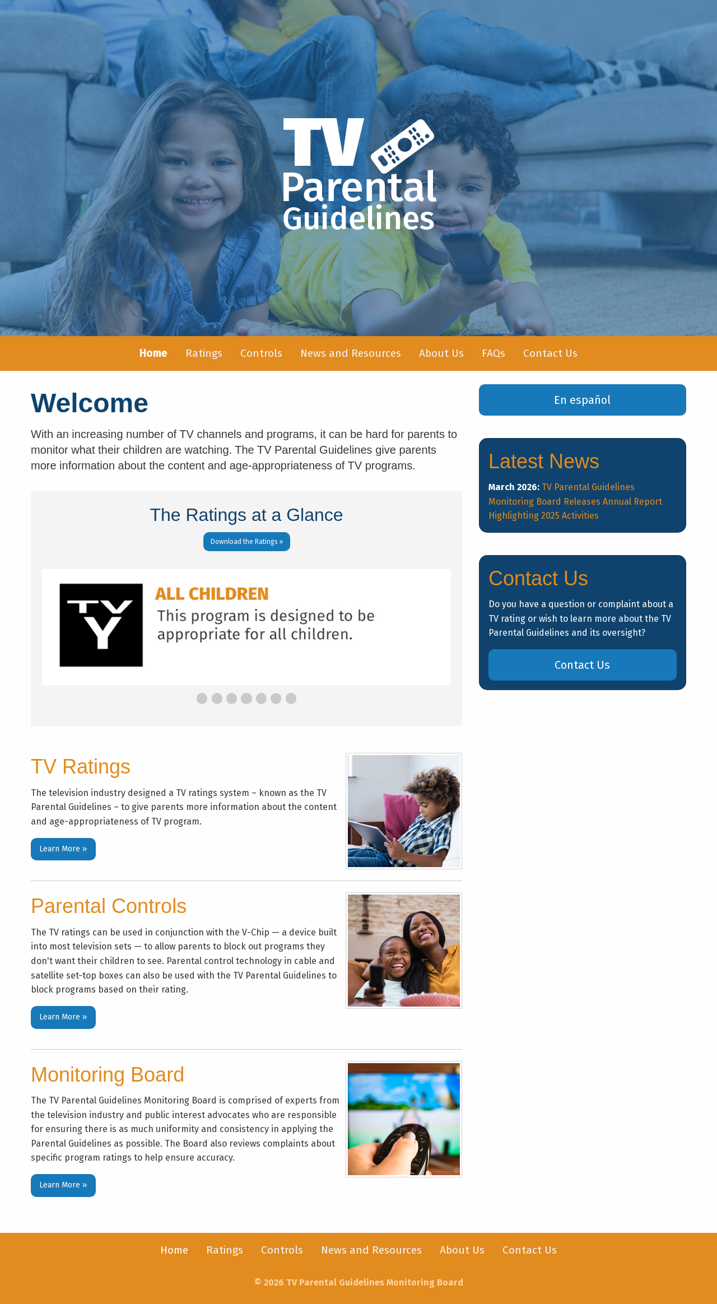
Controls (261, 353)
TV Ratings (81, 766)
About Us (441, 353)
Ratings (203, 353)
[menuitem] (153, 353)
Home (174, 1250)
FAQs (493, 353)
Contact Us (550, 353)
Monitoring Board (107, 1074)
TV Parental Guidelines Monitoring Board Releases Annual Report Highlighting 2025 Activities (575, 501)
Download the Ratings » (247, 542)
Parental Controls (109, 906)
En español (582, 400)
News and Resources (350, 353)
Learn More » (63, 849)
